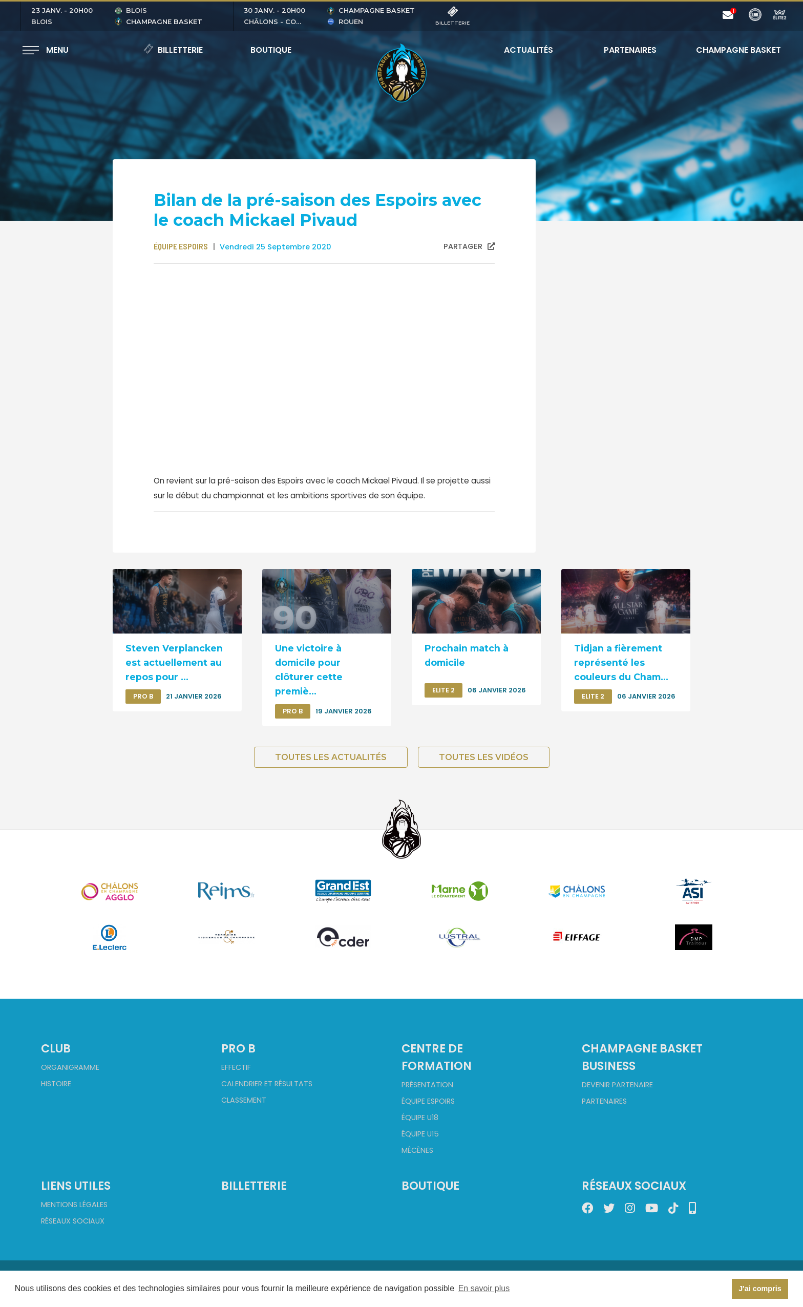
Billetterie (173, 50)
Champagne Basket (732, 50)
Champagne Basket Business (642, 1057)
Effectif (236, 1067)
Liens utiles (76, 1185)
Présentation (427, 1085)
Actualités (528, 50)
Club (56, 1048)
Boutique (270, 50)
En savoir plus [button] (484, 1288)
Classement (243, 1100)
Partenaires (630, 50)
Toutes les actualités (331, 757)
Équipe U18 (420, 1117)
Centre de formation (437, 1057)
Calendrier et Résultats (266, 1084)
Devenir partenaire (617, 1085)
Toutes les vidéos (484, 757)
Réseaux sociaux (72, 1221)
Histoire (56, 1084)
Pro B (238, 1048)
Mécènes (417, 1150)
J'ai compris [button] (759, 1288)
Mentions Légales (74, 1204)
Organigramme (70, 1067)
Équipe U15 (420, 1134)
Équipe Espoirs (428, 1101)
